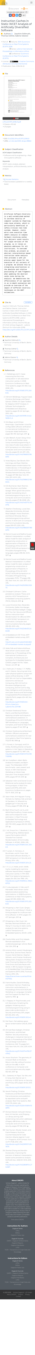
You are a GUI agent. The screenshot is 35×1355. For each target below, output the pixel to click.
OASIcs (17, 1233)
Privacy (27, 1294)
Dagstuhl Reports (17, 1243)
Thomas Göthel (7, 36)
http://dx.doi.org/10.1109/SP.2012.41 (18, 1017)
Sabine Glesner (21, 36)
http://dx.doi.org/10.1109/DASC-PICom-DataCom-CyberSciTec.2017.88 (16, 704)
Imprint (20, 1294)
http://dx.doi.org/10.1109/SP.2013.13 (18, 1087)
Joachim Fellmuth (22, 34)
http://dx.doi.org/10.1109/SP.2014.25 (18, 863)
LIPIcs (17, 1231)
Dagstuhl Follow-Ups (17, 1235)
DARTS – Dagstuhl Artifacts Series (17, 1241)
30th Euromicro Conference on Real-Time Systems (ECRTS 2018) (16, 44)
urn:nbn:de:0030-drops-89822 (20, 141)
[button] (24, 15)
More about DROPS (17, 1219)
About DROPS (11, 1294)
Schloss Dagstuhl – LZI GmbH (22, 1292)
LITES (17, 1247)
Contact (18, 1296)
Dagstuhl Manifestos (17, 1245)
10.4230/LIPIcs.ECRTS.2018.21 (18, 139)
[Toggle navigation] (31, 2)
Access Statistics (11, 179)
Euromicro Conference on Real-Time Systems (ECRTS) (16, 56)
